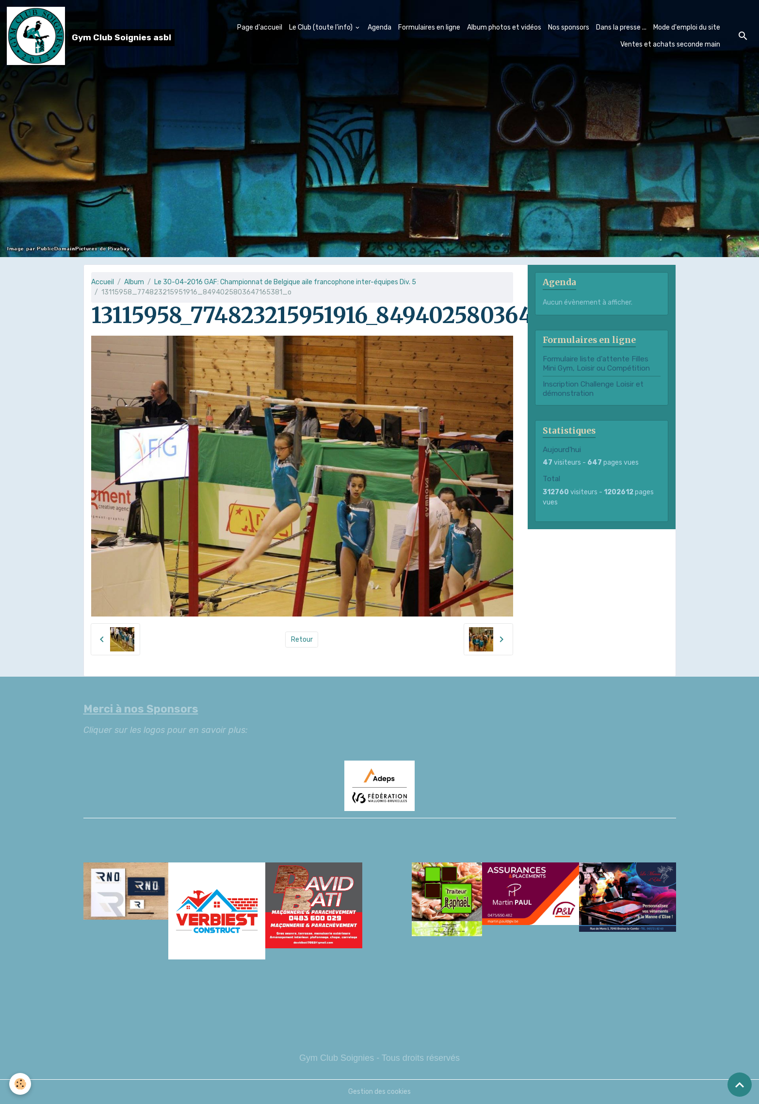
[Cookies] (21, 1084)
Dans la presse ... (621, 27)
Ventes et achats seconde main (670, 44)
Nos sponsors (568, 27)
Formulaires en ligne (429, 27)
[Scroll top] (739, 1084)
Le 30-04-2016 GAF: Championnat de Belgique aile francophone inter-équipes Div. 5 (285, 282)
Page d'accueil (259, 27)
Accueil (102, 282)
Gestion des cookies (379, 1092)
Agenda (379, 27)
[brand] (85, 36)
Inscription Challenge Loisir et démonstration (593, 388)
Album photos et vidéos (504, 27)
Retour (302, 639)
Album (134, 282)
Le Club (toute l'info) (321, 27)
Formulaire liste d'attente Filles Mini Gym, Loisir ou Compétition (596, 363)
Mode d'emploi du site (686, 27)
